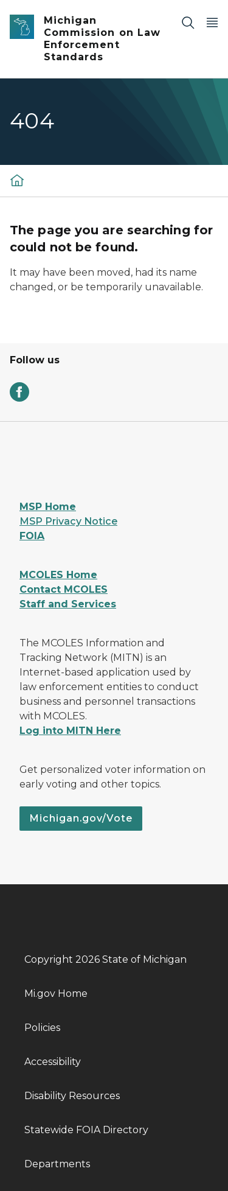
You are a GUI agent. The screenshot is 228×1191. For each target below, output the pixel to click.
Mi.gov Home (56, 993)
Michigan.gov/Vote (81, 818)
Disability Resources (72, 1096)
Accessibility (52, 1061)
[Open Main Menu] (212, 22)
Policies (42, 1027)
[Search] (188, 22)
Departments (57, 1164)
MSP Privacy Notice (68, 521)
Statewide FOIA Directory (86, 1130)
